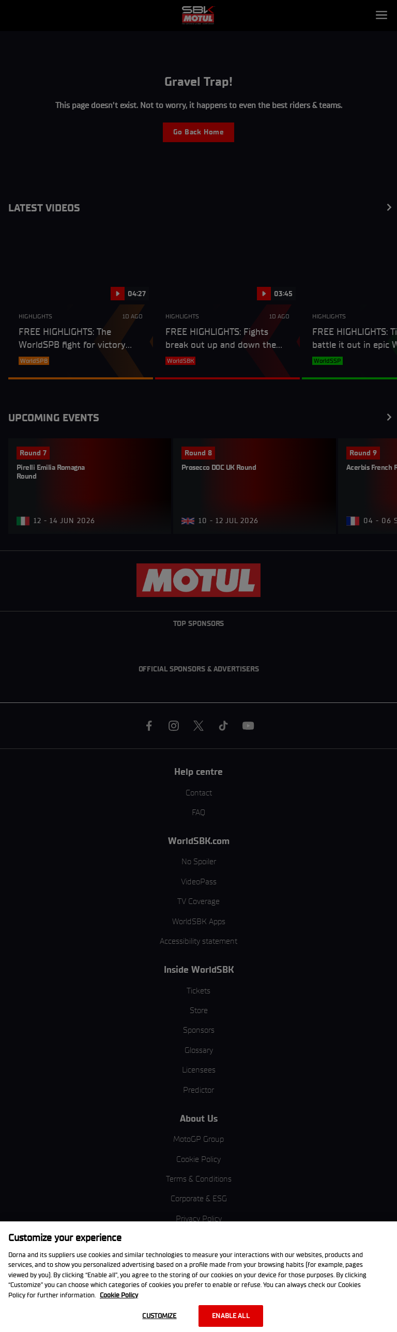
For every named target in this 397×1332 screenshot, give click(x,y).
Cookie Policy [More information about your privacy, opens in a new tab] (119, 1295)
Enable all (230, 1316)
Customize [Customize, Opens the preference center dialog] (159, 1316)
